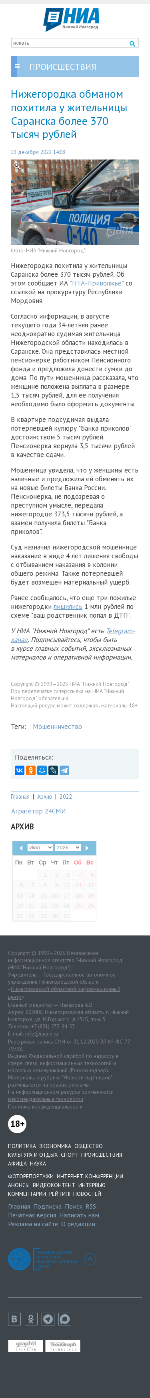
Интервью (92, 1185)
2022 (66, 796)
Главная (20, 796)
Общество (88, 1146)
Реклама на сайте (33, 1224)
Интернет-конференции (90, 1176)
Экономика (55, 1146)
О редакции (78, 1224)
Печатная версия (32, 1215)
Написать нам (79, 1215)
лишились (68, 606)
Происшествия (101, 1154)
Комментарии (27, 1193)
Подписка (47, 1206)
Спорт (69, 1154)
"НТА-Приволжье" (97, 283)
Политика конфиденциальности (45, 1106)
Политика (22, 1146)
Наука (38, 1163)
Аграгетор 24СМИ (38, 811)
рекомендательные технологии (45, 1099)
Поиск (73, 1206)
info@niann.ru (41, 1033)
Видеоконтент (54, 1185)
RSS (91, 1206)
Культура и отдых (33, 1154)
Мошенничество (57, 726)
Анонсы (19, 1185)
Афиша (17, 1163)
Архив (44, 796)
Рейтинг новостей (75, 1193)
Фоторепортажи (31, 1176)
